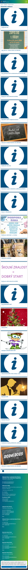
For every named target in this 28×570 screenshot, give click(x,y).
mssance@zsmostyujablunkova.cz (11, 557)
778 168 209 (7, 514)
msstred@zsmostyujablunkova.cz (10, 547)
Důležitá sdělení (11, 4)
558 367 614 (8, 510)
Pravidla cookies (23, 564)
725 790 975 (7, 548)
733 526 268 (7, 537)
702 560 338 (11, 511)
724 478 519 (11, 512)
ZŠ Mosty (5, 4)
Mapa (3, 516)
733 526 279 (7, 556)
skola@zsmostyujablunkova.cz (8, 481)
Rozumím (14, 566)
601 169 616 (6, 499)
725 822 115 (7, 558)
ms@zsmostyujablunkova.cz (8, 483)
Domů (2, 4)
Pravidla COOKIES (4, 568)
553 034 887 (7, 545)
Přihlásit (9, 568)
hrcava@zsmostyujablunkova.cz (10, 523)
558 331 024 (6, 522)
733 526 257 (6, 535)
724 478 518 (7, 513)
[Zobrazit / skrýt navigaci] (26, 2)
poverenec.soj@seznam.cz (9, 501)
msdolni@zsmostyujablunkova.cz (10, 536)
